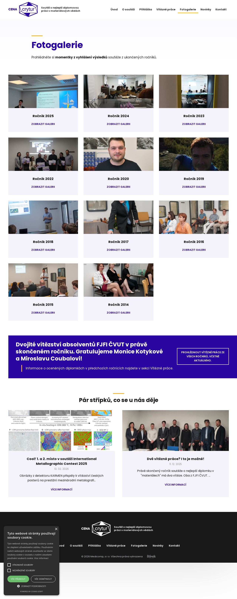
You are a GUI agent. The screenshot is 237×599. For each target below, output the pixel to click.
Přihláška (145, 9)
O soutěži (128, 9)
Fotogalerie (188, 9)
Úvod (114, 9)
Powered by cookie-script (31, 591)
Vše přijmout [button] (18, 579)
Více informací (61, 489)
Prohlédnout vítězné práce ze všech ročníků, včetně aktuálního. (202, 356)
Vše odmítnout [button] (43, 579)
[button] (31, 586)
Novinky (205, 9)
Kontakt (221, 9)
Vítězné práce (165, 9)
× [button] (56, 529)
